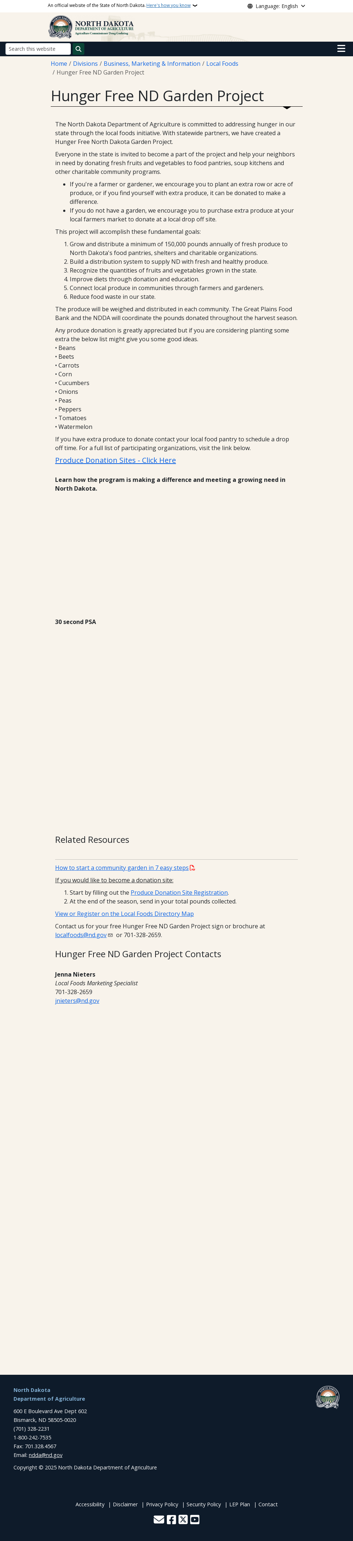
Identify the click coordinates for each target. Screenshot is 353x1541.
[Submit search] (78, 49)
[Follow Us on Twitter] (183, 1520)
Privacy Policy (162, 1504)
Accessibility (90, 1504)
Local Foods (222, 64)
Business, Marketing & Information (152, 64)
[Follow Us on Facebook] (171, 1520)
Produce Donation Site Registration (179, 893)
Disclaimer (125, 1504)
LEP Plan (239, 1504)
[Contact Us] (159, 1520)
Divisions (85, 64)
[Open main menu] (341, 48)
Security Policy (204, 1504)
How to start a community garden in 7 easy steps (122, 868)
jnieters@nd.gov (77, 1001)
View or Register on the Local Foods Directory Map (124, 914)
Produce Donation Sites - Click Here (115, 460)
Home (59, 64)
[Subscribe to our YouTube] (194, 1520)
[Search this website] (38, 48)
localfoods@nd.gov (81, 935)
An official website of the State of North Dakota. (119, 5)
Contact (268, 1504)
